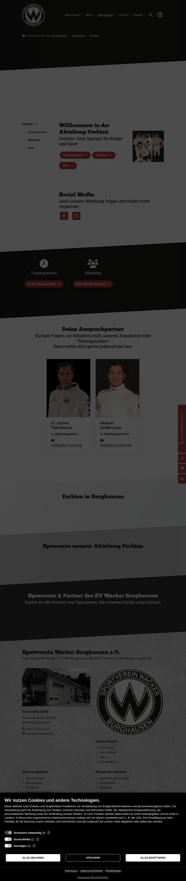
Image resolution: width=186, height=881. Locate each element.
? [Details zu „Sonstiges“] (34, 845)
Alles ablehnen (33, 857)
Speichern (93, 857)
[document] (93, 813)
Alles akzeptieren (153, 857)
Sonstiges (20, 845)
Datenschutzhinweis (91, 870)
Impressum (71, 870)
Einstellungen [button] (113, 870)
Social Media (22, 839)
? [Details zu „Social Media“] (37, 839)
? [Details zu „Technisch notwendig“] (48, 832)
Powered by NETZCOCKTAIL (93, 877)
